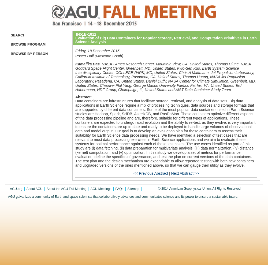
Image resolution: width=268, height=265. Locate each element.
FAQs (120, 189)
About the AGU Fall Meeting (67, 189)
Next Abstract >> (185, 173)
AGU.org (16, 189)
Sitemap (133, 189)
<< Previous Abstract (150, 173)
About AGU (35, 189)
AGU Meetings (100, 189)
